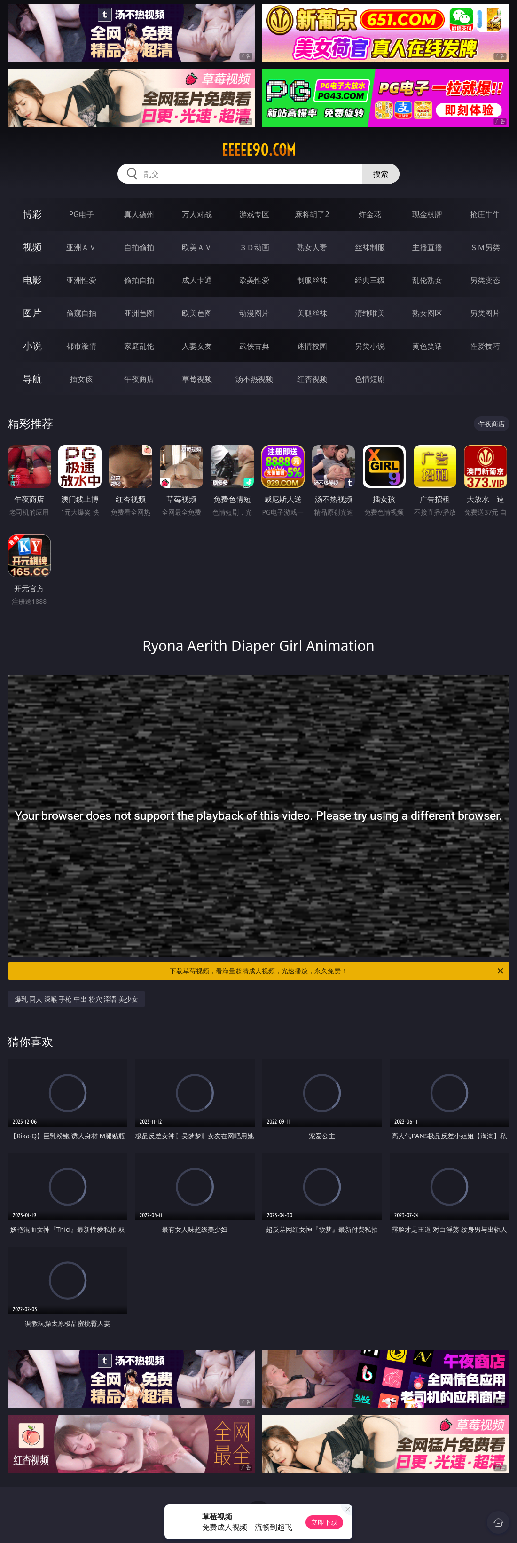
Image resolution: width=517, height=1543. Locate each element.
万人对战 (197, 214)
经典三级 (370, 280)
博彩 (32, 214)
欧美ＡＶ (197, 247)
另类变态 (485, 280)
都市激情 (81, 346)
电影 (32, 280)
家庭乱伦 (139, 346)
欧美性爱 (254, 280)
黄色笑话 (427, 346)
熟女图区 (427, 313)
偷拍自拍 (139, 280)
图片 (32, 312)
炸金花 (370, 214)
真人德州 (139, 214)
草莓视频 (197, 379)
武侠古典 (254, 346)
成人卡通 (197, 280)
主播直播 (427, 247)
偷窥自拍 (81, 313)
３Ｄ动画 (254, 247)
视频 (32, 247)
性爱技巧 (485, 346)
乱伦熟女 (427, 280)
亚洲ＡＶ (81, 247)
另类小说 (370, 346)
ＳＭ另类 (485, 247)
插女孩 (81, 379)
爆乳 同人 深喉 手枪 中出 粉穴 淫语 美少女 (76, 999)
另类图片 (485, 313)
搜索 (380, 174)
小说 (32, 345)
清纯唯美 (370, 313)
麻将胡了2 (312, 214)
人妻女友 (197, 346)
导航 (32, 378)
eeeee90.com (259, 150)
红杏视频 (312, 379)
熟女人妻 (312, 247)
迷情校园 (312, 346)
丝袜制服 (370, 247)
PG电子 (81, 214)
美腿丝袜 (312, 313)
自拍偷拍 (139, 247)
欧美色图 (197, 313)
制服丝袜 (312, 280)
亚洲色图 (139, 313)
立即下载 (324, 1522)
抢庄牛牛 (485, 214)
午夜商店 (139, 379)
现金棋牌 (427, 214)
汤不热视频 (254, 379)
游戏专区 (254, 214)
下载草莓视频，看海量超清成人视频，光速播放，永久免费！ (337, 971)
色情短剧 (370, 379)
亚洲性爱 (81, 280)
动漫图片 (254, 313)
